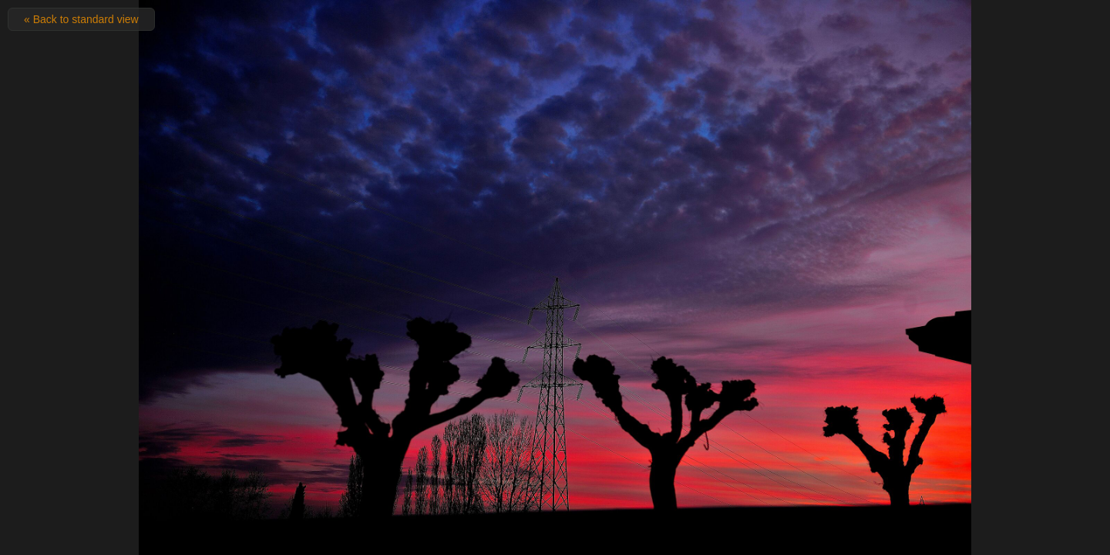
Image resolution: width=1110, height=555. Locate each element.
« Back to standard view (81, 19)
